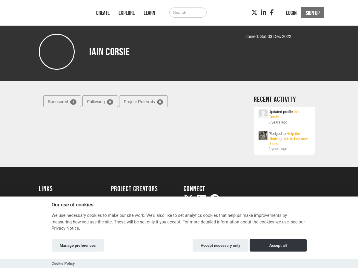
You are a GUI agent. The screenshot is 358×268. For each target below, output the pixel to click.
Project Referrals (143, 102)
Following (100, 102)
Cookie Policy (63, 263)
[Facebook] (272, 12)
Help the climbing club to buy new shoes (288, 139)
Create (103, 13)
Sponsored (62, 102)
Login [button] (291, 13)
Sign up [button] (313, 13)
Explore (127, 13)
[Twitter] (254, 12)
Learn (149, 13)
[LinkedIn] (263, 12)
